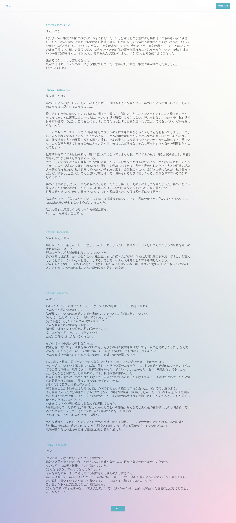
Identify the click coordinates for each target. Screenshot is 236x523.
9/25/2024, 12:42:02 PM (58, 232)
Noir (8, 5)
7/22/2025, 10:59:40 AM (58, 25)
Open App (223, 5)
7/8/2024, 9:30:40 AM (56, 444)
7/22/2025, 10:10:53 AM (58, 89)
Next (118, 508)
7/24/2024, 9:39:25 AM (57, 293)
